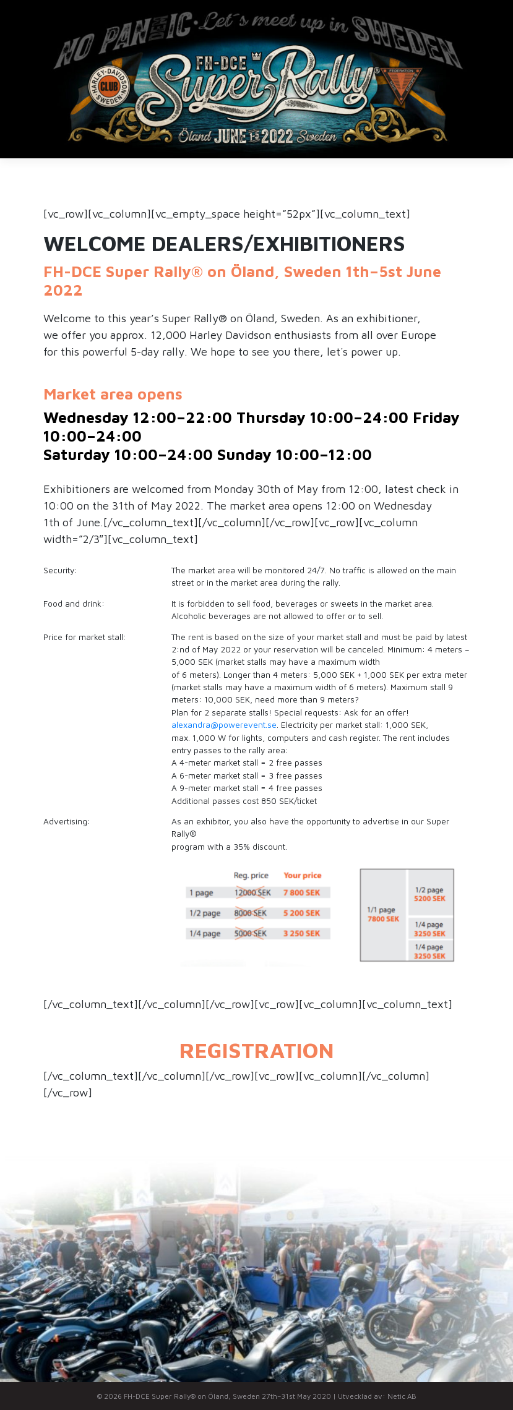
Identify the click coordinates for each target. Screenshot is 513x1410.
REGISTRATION (256, 1049)
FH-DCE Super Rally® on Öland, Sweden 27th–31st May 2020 (227, 1396)
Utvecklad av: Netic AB (377, 1396)
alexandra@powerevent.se (224, 725)
